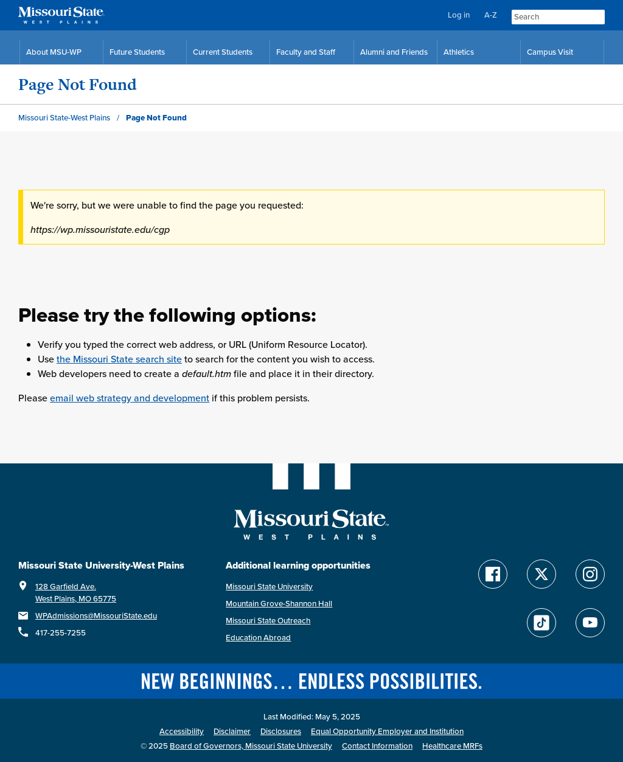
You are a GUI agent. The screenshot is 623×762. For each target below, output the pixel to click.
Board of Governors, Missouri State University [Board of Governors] (251, 746)
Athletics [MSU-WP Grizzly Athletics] (459, 52)
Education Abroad (258, 637)
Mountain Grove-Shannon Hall (279, 603)
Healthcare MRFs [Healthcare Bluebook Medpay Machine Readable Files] (452, 746)
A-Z (490, 15)
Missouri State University (269, 586)
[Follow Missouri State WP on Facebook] (492, 574)
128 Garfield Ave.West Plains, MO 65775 (75, 592)
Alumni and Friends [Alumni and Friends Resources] (394, 52)
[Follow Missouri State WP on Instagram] (590, 574)
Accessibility (181, 731)
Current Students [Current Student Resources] (222, 52)
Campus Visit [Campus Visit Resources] (550, 52)
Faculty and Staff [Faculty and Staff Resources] (305, 52)
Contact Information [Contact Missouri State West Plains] (377, 746)
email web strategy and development (129, 397)
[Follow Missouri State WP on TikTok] (541, 622)
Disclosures (280, 731)
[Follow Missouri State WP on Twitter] (541, 574)
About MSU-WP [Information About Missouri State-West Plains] (54, 52)
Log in (459, 15)
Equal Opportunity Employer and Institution (387, 731)
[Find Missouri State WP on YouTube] (590, 622)
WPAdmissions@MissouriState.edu (96, 616)
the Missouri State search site (119, 358)
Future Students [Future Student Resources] (137, 52)
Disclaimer (232, 731)
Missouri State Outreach (268, 620)
